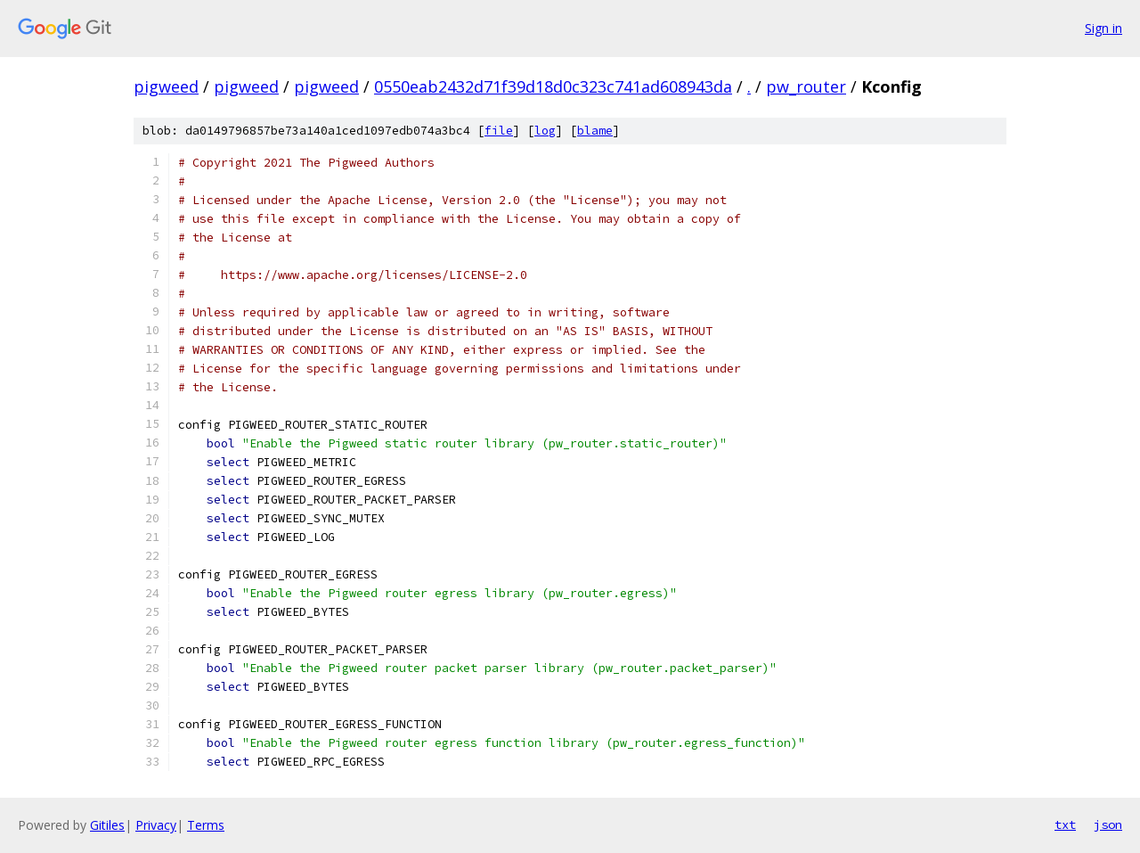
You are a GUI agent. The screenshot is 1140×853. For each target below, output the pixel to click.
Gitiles (107, 824)
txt (1065, 824)
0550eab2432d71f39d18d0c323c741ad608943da (553, 86)
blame (595, 130)
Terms (205, 824)
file (498, 130)
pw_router (806, 86)
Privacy (155, 824)
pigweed (166, 86)
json (1108, 824)
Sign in (1103, 28)
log (545, 130)
